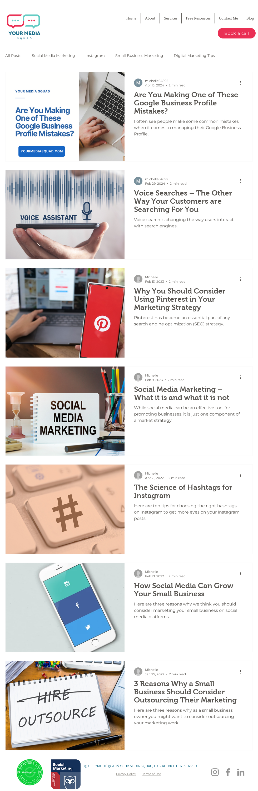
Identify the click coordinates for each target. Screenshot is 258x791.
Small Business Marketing (139, 55)
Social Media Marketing (53, 55)
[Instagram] (215, 772)
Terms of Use (151, 774)
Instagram (95, 55)
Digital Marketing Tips (194, 55)
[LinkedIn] (241, 772)
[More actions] (242, 83)
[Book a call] (237, 33)
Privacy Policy (126, 774)
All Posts (13, 55)
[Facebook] (228, 772)
